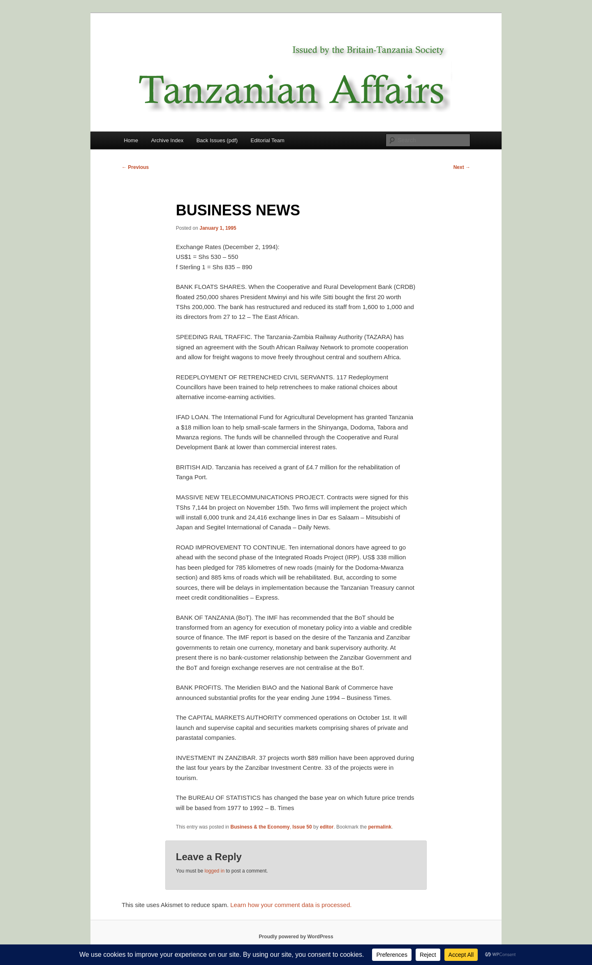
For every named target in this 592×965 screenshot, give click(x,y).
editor (326, 827)
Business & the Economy (260, 827)
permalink (379, 827)
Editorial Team (267, 140)
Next (461, 167)
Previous (135, 167)
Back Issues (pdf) (217, 140)
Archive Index (167, 140)
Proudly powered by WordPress (296, 937)
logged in (214, 871)
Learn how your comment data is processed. (291, 904)
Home (131, 140)
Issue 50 (302, 827)
